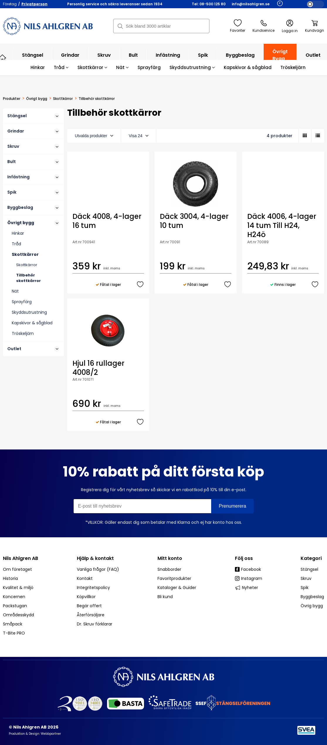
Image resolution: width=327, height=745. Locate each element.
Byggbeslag (240, 58)
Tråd (61, 67)
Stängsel (32, 58)
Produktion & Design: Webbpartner (35, 733)
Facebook (248, 569)
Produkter (11, 98)
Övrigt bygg (280, 58)
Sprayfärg (149, 67)
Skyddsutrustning (192, 67)
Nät (122, 67)
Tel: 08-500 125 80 (209, 3)
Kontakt (85, 578)
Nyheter (246, 587)
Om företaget (17, 569)
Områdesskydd (18, 615)
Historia (10, 578)
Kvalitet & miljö (18, 587)
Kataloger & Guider (176, 587)
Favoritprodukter (174, 578)
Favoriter (237, 26)
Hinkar (38, 67)
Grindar (70, 58)
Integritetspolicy (93, 587)
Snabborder (169, 569)
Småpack (12, 624)
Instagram (248, 578)
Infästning (168, 58)
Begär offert (89, 606)
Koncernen (14, 597)
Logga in (290, 26)
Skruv (104, 58)
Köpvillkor (86, 597)
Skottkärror (92, 67)
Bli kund (165, 597)
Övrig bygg (312, 606)
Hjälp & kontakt (95, 558)
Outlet (33, 349)
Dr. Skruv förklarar (94, 624)
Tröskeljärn (293, 67)
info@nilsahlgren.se (251, 3)
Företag (10, 3)
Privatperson (34, 3)
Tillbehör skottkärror (28, 278)
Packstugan (15, 606)
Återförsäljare (90, 615)
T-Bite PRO (14, 633)
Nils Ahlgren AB (20, 558)
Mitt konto (169, 558)
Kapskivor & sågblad (248, 67)
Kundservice (264, 26)
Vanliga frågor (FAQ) (98, 569)
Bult (133, 58)
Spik (203, 58)
